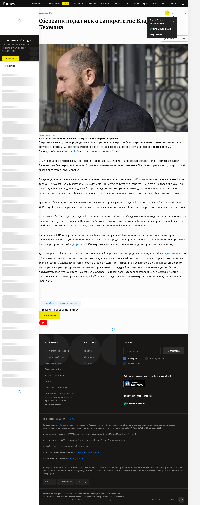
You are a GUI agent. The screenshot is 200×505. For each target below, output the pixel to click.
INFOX (82, 481)
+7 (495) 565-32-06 (77, 458)
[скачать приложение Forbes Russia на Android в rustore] (134, 384)
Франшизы (92, 3)
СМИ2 (49, 481)
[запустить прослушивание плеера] (173, 12)
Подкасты (105, 3)
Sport (145, 3)
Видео (117, 3)
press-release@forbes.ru (89, 452)
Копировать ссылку (174, 38)
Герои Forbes (58, 3)
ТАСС (77, 151)
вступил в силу (171, 253)
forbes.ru (70, 418)
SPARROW (66, 481)
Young (155, 3)
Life (126, 3)
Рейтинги (78, 3)
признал (80, 244)
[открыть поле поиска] (183, 3)
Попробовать (156, 34)
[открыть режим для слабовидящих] (167, 12)
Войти (173, 3)
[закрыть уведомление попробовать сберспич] (173, 21)
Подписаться (49, 314)
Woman (135, 3)
